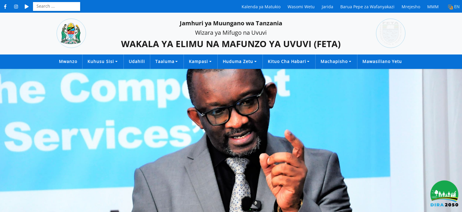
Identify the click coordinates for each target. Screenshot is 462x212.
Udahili (137, 61)
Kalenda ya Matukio (261, 6)
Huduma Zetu (238, 61)
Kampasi (198, 61)
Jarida (327, 6)
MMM (433, 6)
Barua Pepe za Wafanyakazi (367, 6)
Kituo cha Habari (287, 61)
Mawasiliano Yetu (382, 61)
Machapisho (334, 61)
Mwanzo (68, 61)
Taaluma (164, 61)
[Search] (56, 6)
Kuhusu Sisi (101, 61)
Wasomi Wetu (301, 6)
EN (457, 6)
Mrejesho (411, 6)
